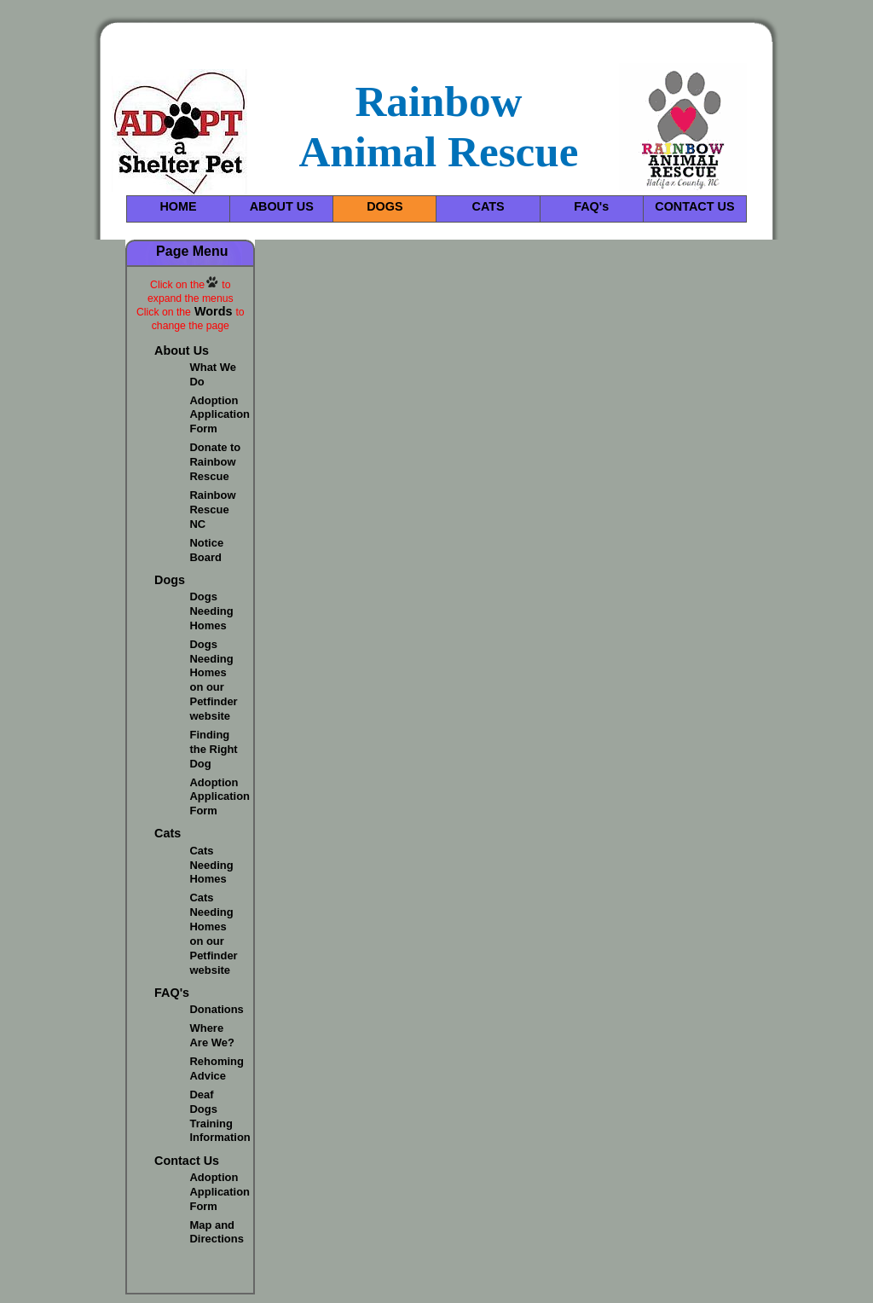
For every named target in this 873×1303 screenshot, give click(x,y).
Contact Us (186, 1160)
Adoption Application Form (220, 415)
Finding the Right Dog (214, 749)
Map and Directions (217, 1232)
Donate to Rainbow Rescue (215, 462)
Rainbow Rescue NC (213, 509)
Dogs (169, 580)
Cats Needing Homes (212, 865)
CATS (488, 206)
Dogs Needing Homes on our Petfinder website (214, 680)
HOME (177, 206)
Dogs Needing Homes (212, 611)
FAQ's (591, 206)
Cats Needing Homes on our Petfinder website (214, 933)
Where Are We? (212, 1035)
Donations (217, 1009)
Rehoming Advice (217, 1068)
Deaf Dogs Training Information (220, 1116)
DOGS (384, 206)
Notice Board (207, 550)
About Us (181, 350)
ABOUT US (282, 206)
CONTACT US (694, 206)
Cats (167, 833)
